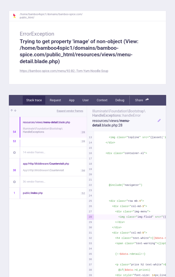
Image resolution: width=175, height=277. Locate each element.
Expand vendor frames (70, 111)
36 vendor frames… (34, 181)
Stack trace (34, 100)
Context (102, 100)
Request (55, 100)
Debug (119, 100)
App (72, 100)
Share (142, 100)
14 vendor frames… (34, 152)
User (85, 100)
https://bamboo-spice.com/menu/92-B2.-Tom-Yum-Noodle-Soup (64, 71)
